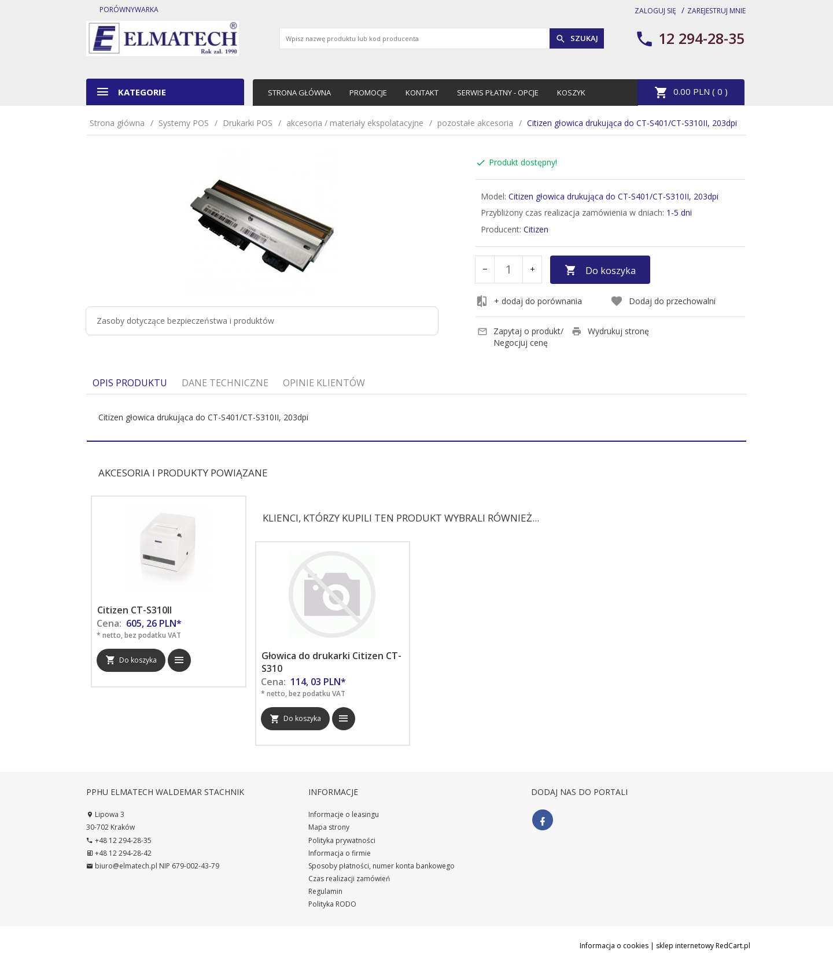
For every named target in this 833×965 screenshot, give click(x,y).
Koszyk (571, 92)
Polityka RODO (332, 904)
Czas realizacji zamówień (349, 878)
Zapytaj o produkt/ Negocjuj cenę (520, 337)
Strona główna (299, 92)
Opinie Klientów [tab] (324, 382)
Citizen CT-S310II (134, 610)
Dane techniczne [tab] (225, 382)
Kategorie (130, 91)
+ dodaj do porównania (529, 301)
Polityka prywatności (341, 840)
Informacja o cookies (614, 946)
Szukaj (576, 39)
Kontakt (422, 92)
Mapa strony (328, 827)
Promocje (368, 92)
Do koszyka (600, 270)
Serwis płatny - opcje (498, 92)
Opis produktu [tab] (130, 382)
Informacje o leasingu (343, 814)
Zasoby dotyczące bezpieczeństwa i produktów (185, 320)
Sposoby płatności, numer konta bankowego (381, 866)
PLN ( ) (691, 92)
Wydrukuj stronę (610, 331)
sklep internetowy (685, 946)
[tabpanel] (416, 417)
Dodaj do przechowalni (663, 301)
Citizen (536, 229)
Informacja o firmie (339, 853)
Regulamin (325, 891)
